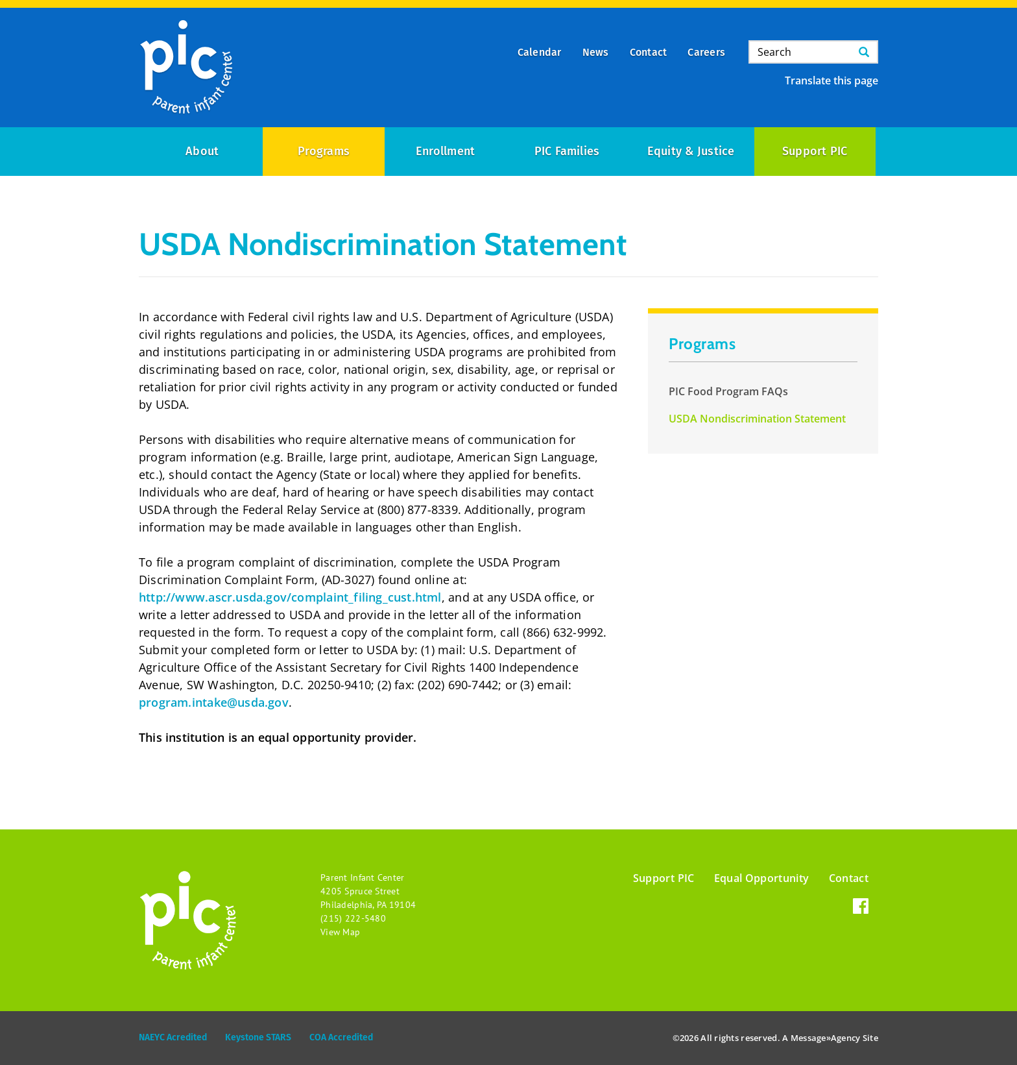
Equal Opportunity (761, 878)
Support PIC (815, 151)
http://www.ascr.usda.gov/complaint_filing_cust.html (290, 597)
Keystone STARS (258, 1037)
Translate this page (831, 80)
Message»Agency (826, 1038)
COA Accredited (341, 1037)
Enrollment (445, 151)
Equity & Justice (691, 151)
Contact (848, 878)
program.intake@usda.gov (214, 702)
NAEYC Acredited (173, 1037)
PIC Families (567, 151)
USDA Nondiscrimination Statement (757, 418)
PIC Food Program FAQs (728, 391)
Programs (324, 151)
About (202, 151)
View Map (340, 932)
